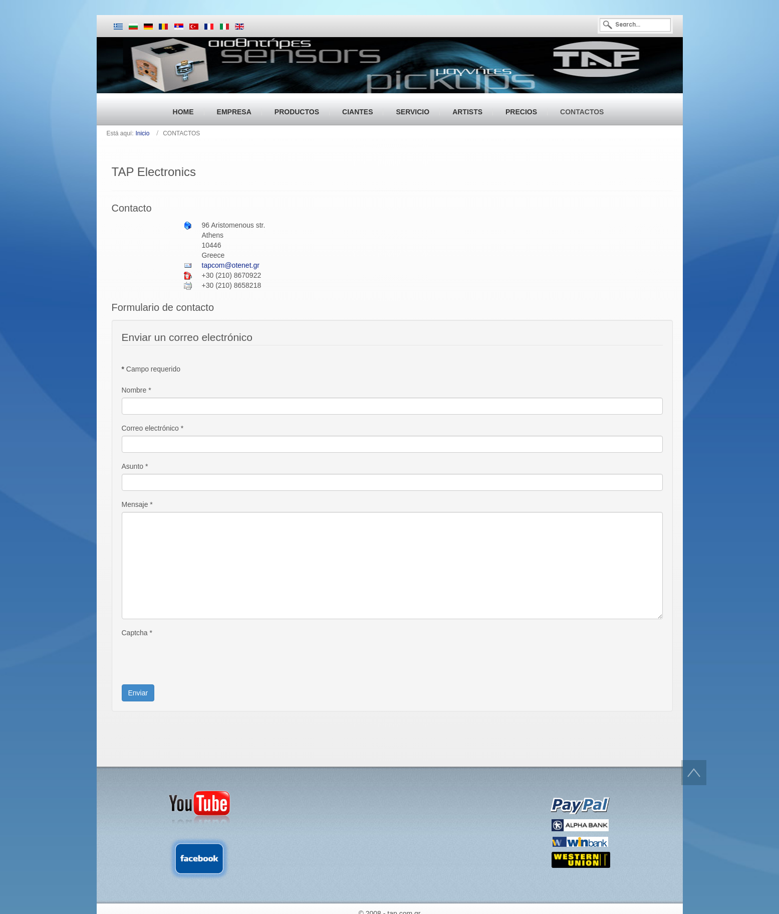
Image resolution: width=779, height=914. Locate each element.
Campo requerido (151, 369)
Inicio (142, 133)
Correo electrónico (153, 428)
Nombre (136, 390)
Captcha (137, 633)
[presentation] (198, 659)
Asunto (135, 466)
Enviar (138, 693)
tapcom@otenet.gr (230, 265)
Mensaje (137, 504)
